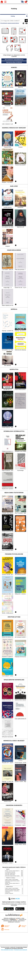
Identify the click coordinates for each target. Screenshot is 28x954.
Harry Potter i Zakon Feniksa (10, 874)
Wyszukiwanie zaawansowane (7, 23)
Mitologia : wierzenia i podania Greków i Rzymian (13, 870)
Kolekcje (17, 23)
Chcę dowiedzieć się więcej (7, 949)
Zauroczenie (7, 884)
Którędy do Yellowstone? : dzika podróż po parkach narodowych (16, 890)
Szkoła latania (7, 882)
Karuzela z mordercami (9, 893)
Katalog (13, 16)
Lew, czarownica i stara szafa (10, 872)
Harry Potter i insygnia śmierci (10, 873)
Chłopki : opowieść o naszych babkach (11, 879)
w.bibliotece (13, 919)
